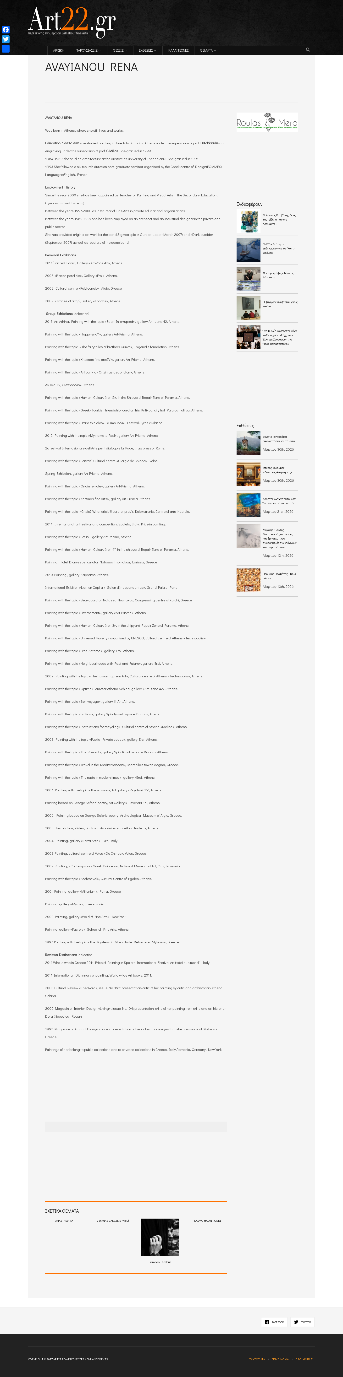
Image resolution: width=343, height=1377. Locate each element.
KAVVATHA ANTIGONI (207, 1221)
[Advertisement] (101, 81)
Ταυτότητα (257, 1359)
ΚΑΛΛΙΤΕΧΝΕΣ (178, 50)
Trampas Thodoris (160, 1241)
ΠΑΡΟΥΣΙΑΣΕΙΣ (86, 50)
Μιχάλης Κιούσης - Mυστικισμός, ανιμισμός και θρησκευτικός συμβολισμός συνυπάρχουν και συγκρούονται (280, 538)
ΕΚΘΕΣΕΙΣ (146, 50)
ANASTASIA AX (64, 1221)
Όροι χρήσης (304, 1359)
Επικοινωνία (280, 1359)
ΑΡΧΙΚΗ (58, 50)
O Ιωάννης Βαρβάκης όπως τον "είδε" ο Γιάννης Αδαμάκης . (279, 219)
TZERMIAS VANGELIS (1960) (112, 1221)
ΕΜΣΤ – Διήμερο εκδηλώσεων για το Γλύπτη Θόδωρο (279, 248)
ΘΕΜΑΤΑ (206, 50)
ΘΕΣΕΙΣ (118, 50)
